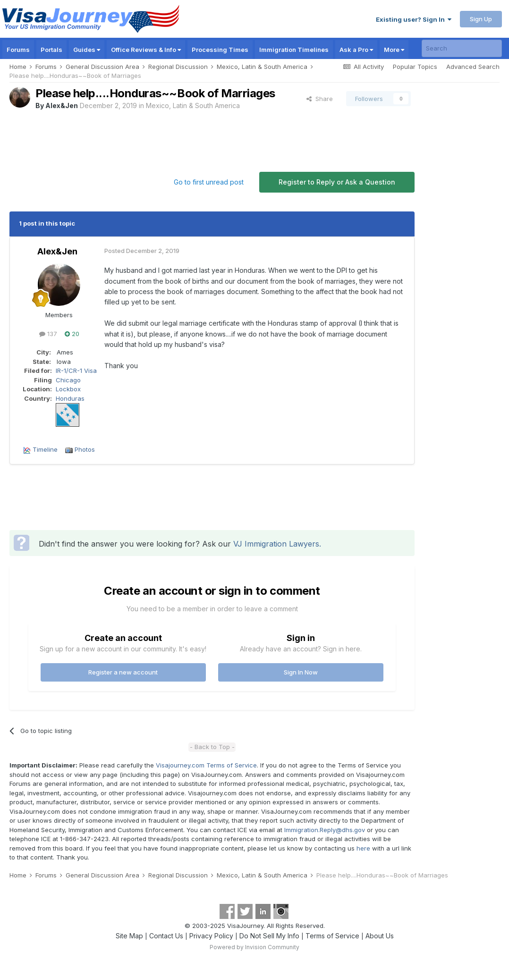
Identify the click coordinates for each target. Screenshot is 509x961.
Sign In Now (301, 672)
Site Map (129, 936)
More (394, 49)
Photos (85, 449)
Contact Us (166, 936)
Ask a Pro (356, 49)
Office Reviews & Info (146, 49)
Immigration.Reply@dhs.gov (324, 830)
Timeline (45, 449)
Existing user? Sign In (413, 19)
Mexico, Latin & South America (193, 105)
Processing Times (220, 49)
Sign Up (481, 19)
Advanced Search (473, 66)
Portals (51, 49)
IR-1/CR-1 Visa (76, 370)
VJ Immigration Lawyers (276, 543)
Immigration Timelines (294, 49)
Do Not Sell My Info (269, 936)
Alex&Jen (61, 105)
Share (319, 98)
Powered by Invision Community (254, 947)
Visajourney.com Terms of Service (206, 765)
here (363, 848)
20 (72, 333)
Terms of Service (332, 936)
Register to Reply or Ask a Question (337, 182)
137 (48, 333)
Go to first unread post (209, 182)
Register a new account (123, 672)
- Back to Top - (212, 746)
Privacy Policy (211, 936)
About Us (379, 936)
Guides (86, 49)
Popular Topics (415, 66)
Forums (18, 49)
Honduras (70, 398)
